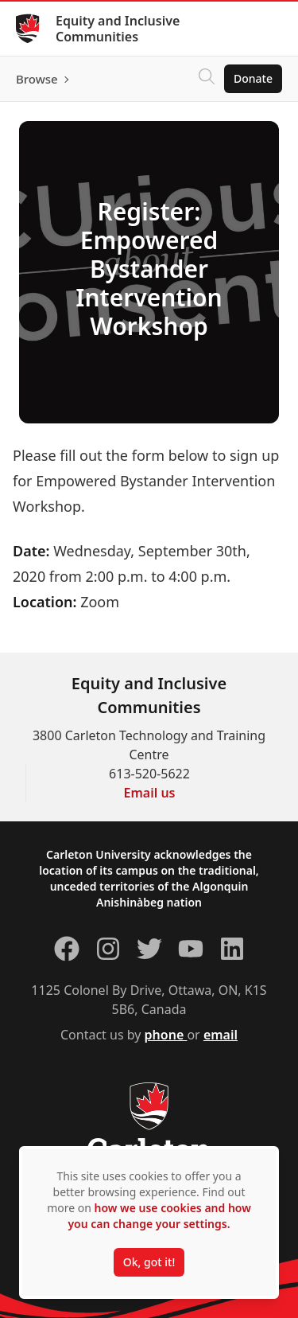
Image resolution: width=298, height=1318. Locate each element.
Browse (37, 79)
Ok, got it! (149, 1261)
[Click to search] (207, 78)
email (220, 1034)
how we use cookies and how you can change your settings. (159, 1215)
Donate (253, 78)
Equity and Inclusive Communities (118, 29)
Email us (150, 792)
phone (166, 1034)
